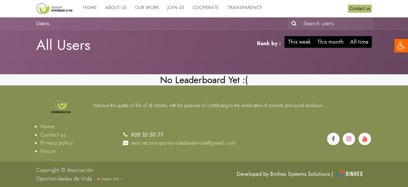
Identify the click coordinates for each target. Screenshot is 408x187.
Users (42, 23)
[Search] (293, 24)
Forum (48, 151)
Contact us (359, 8)
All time (359, 42)
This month (330, 42)
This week (299, 42)
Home (47, 126)
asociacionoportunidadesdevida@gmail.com (183, 143)
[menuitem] (90, 8)
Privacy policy (56, 143)
